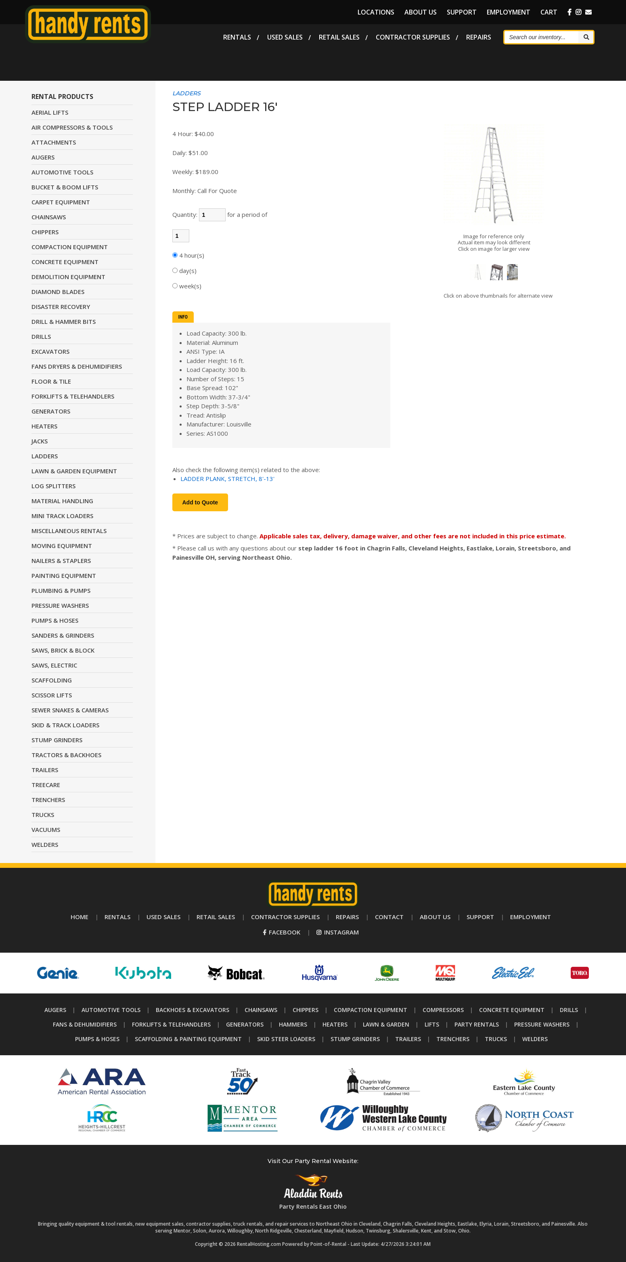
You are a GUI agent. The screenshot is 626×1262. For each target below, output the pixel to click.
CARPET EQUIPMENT (60, 202)
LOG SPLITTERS (53, 486)
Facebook (281, 932)
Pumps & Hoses (97, 1039)
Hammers (293, 1024)
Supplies (413, 36)
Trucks (496, 1039)
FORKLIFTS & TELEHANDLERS (72, 396)
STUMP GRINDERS (56, 740)
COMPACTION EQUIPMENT (69, 247)
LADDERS (44, 456)
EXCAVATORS (50, 351)
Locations (376, 12)
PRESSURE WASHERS (60, 605)
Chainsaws (261, 1010)
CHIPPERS (45, 232)
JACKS (39, 441)
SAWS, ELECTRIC (54, 665)
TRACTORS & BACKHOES (66, 755)
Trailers (408, 1039)
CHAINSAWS (48, 217)
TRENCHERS (48, 800)
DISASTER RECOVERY (60, 306)
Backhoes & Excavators (192, 1010)
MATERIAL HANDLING (62, 501)
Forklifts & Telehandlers (171, 1024)
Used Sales (285, 36)
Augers (55, 1010)
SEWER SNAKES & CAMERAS (70, 710)
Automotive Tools (111, 1010)
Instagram (337, 932)
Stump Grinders (355, 1039)
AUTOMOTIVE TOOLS (62, 172)
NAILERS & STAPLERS (61, 560)
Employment (508, 12)
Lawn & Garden (386, 1024)
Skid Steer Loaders (286, 1039)
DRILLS (41, 336)
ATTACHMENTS (53, 142)
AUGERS (42, 157)
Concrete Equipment (511, 1010)
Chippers (305, 1010)
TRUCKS (42, 815)
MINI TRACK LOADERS (62, 516)
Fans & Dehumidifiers (85, 1024)
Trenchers (452, 1039)
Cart (548, 12)
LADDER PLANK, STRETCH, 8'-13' (227, 479)
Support (462, 12)
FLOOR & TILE (51, 381)
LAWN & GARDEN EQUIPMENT (74, 471)
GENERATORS (50, 411)
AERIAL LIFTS (49, 112)
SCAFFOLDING (51, 680)
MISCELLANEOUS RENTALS (69, 531)
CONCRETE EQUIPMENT (64, 262)
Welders (535, 1039)
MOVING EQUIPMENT (61, 546)
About (420, 12)
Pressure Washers (541, 1024)
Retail (339, 36)
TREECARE (45, 785)
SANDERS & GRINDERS (62, 635)
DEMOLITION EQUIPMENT (68, 277)
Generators (245, 1024)
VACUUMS (45, 829)
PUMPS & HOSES (54, 620)
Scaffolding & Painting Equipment (188, 1039)
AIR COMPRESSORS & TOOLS (72, 127)
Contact (389, 917)
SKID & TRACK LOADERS (65, 725)
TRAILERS (44, 770)
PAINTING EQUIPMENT (63, 575)
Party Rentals (476, 1024)
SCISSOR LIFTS (51, 695)
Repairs (478, 36)
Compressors (443, 1010)
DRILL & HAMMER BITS (63, 321)
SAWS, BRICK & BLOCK (62, 650)
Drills (569, 1010)
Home (79, 917)
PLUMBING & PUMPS (60, 590)
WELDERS (44, 844)
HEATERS (44, 426)
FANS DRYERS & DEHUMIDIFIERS (76, 366)
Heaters (335, 1024)
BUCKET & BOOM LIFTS (64, 187)
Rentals (237, 36)
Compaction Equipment (370, 1010)
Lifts (432, 1024)
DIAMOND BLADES (57, 292)
